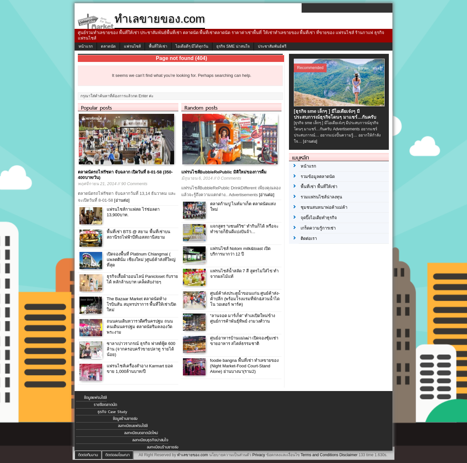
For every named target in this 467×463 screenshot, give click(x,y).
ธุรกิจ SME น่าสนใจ (233, 46)
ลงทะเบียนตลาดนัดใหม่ (141, 433)
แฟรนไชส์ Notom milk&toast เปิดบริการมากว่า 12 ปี (240, 251)
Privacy (258, 455)
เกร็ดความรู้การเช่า (318, 228)
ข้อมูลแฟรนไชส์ (95, 397)
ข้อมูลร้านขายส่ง (125, 418)
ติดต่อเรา (309, 238)
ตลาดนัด (108, 46)
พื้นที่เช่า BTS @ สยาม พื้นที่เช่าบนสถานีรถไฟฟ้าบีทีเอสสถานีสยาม (138, 234)
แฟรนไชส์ (132, 46)
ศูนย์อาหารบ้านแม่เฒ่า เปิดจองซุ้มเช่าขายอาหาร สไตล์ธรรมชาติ (244, 341)
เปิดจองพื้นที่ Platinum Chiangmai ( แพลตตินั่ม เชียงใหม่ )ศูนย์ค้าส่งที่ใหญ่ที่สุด (141, 259)
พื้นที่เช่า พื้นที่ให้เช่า (319, 186)
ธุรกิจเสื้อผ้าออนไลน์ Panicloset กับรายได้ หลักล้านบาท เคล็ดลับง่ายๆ (142, 279)
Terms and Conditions (319, 455)
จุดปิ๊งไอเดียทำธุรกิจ (319, 217)
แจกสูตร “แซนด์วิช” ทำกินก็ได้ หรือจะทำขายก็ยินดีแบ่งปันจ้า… (244, 229)
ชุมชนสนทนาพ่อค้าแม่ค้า (324, 207)
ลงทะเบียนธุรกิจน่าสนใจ (150, 440)
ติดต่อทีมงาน (88, 455)
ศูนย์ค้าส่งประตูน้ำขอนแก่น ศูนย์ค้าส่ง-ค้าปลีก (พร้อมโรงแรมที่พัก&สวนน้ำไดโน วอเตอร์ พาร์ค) (245, 299)
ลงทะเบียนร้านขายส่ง (162, 447)
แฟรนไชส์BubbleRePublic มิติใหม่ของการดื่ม (224, 172)
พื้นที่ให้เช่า (158, 46)
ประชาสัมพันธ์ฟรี (272, 46)
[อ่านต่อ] (121, 200)
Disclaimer (348, 455)
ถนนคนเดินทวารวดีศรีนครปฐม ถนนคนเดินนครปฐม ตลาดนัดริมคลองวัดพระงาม (140, 327)
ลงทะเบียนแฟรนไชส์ (133, 425)
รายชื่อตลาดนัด (105, 404)
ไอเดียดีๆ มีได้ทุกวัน (191, 46)
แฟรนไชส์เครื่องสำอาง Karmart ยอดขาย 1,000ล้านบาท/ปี (140, 368)
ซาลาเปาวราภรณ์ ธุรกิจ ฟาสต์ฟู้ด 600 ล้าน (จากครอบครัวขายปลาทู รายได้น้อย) (141, 349)
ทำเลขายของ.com (192, 455)
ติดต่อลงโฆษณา (117, 455)
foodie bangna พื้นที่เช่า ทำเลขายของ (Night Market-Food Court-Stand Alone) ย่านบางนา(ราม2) (244, 366)
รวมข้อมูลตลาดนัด (318, 176)
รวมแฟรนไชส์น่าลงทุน (321, 197)
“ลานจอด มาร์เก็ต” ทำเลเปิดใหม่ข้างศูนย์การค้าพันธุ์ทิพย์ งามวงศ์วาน (242, 318)
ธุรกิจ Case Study (112, 412)
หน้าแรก (85, 46)
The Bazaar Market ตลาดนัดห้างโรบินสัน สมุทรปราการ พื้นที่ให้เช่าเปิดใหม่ (141, 304)
